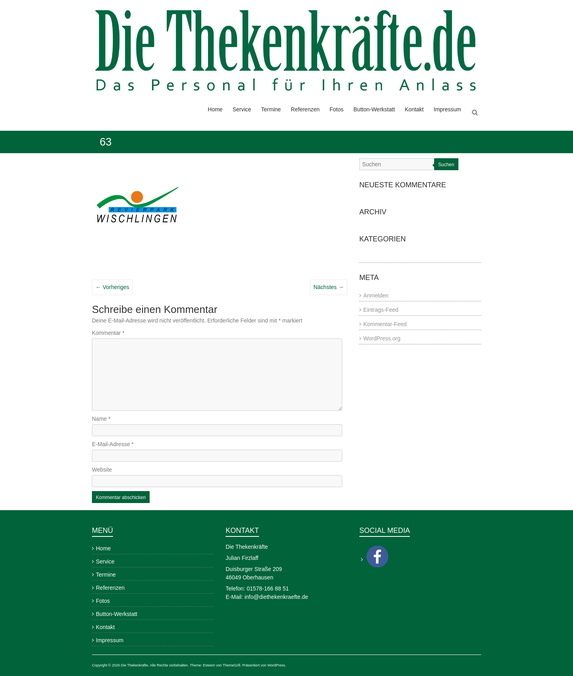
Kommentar (108, 333)
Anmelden (375, 295)
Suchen (446, 164)
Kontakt (414, 109)
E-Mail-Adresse (113, 444)
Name (101, 419)
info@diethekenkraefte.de (276, 597)
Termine (271, 109)
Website (102, 469)
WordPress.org (381, 338)
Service (241, 109)
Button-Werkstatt (374, 109)
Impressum (447, 109)
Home (215, 109)
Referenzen (305, 109)
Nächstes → (329, 287)
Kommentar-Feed (385, 324)
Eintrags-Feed (380, 310)
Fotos (336, 109)
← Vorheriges (112, 287)
